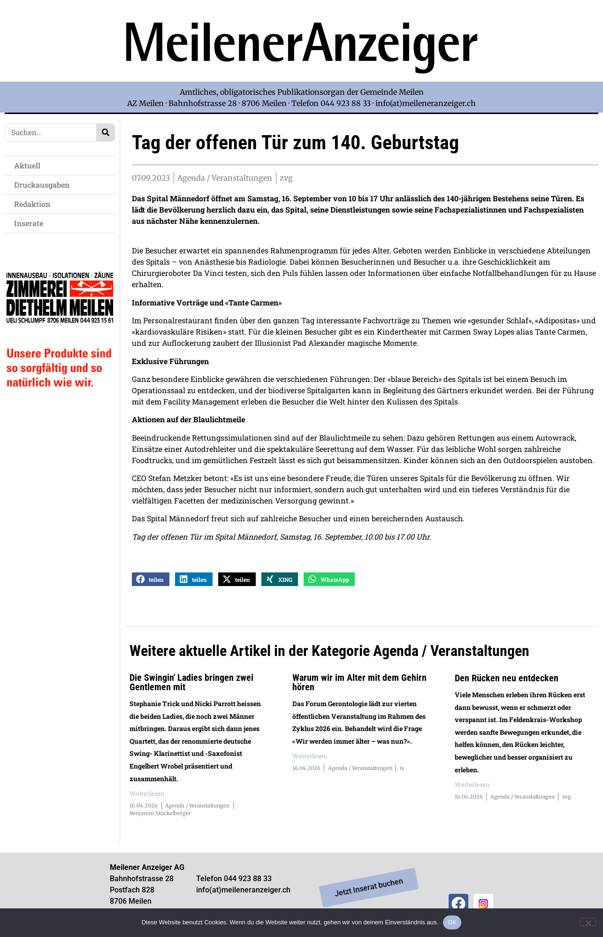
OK (452, 922)
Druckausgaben (41, 185)
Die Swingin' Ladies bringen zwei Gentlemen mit (191, 686)
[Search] (105, 132)
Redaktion (34, 204)
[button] (150, 583)
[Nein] (588, 922)
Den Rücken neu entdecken (506, 681)
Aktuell (29, 165)
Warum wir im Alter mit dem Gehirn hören (359, 686)
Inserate (31, 223)
